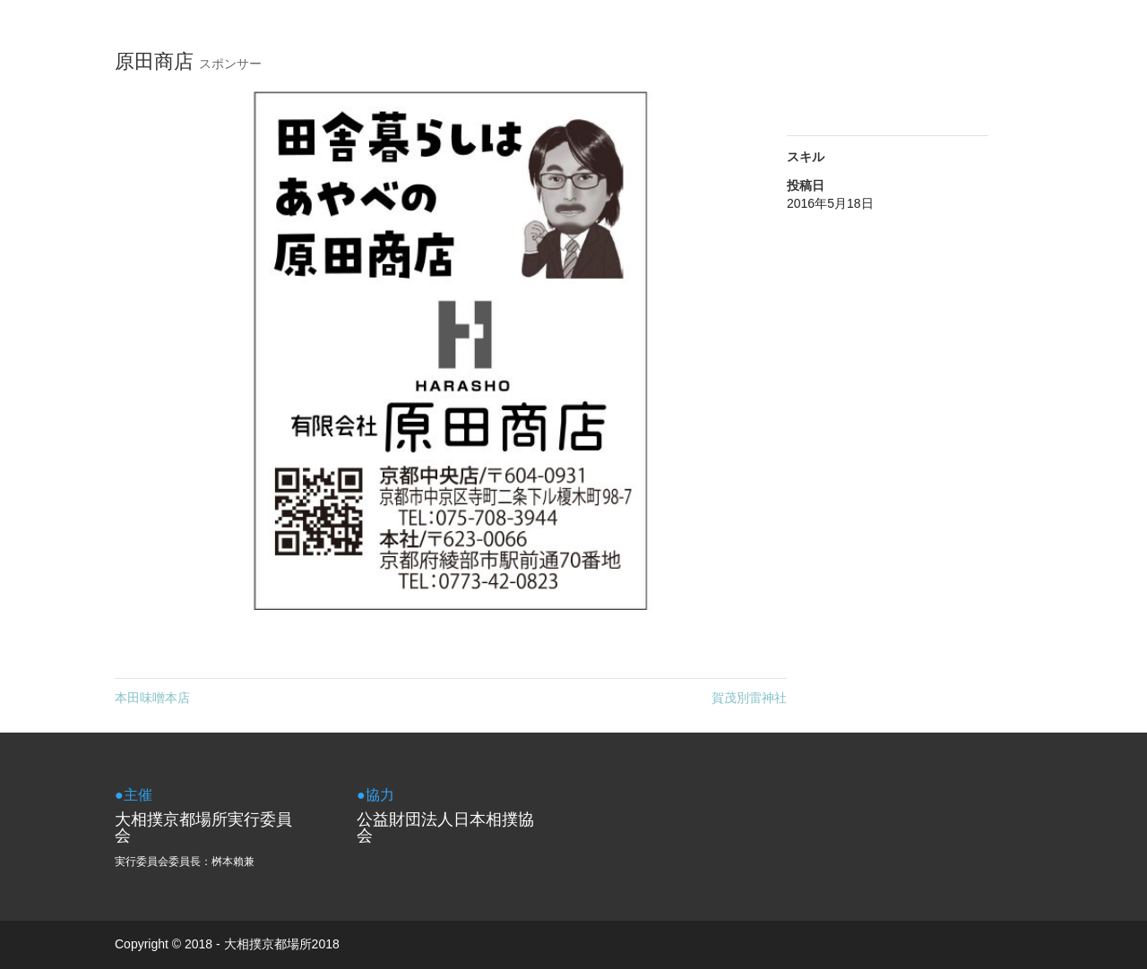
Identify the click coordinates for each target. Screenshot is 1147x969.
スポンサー (230, 63)
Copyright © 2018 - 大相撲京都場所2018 (227, 944)
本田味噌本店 (152, 697)
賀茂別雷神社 (749, 697)
